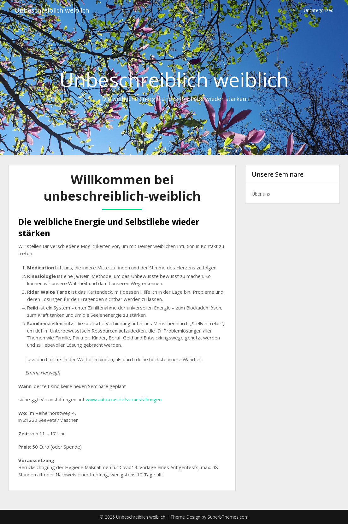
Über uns (261, 194)
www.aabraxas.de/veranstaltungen (124, 399)
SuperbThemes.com (228, 517)
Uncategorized (318, 10)
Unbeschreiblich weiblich (52, 10)
